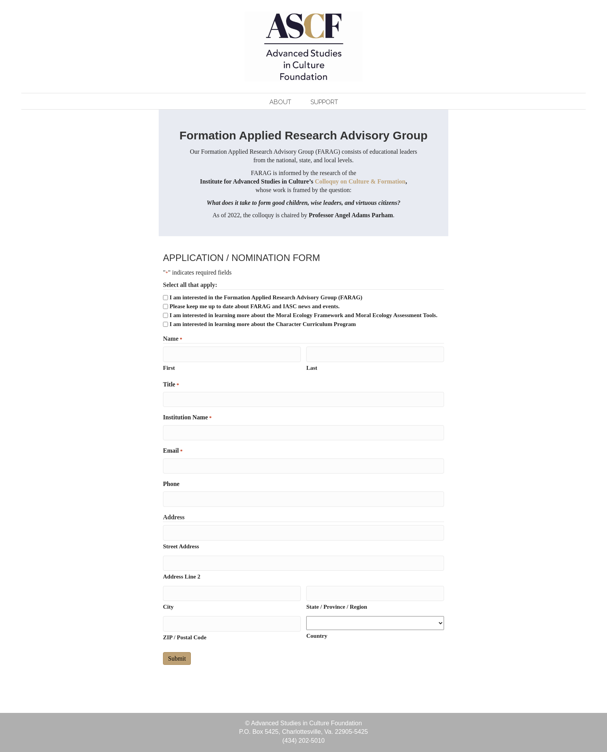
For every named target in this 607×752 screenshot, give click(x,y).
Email (173, 451)
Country (316, 636)
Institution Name (187, 417)
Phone (171, 484)
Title (171, 384)
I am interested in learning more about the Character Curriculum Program (263, 324)
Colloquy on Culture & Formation (360, 181)
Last (311, 368)
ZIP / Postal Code (184, 637)
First (169, 368)
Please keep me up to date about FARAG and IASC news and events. (255, 306)
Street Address (181, 546)
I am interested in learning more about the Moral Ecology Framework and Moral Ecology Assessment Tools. (303, 315)
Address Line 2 (181, 576)
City (168, 607)
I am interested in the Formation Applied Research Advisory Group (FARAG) (266, 297)
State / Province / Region (336, 607)
